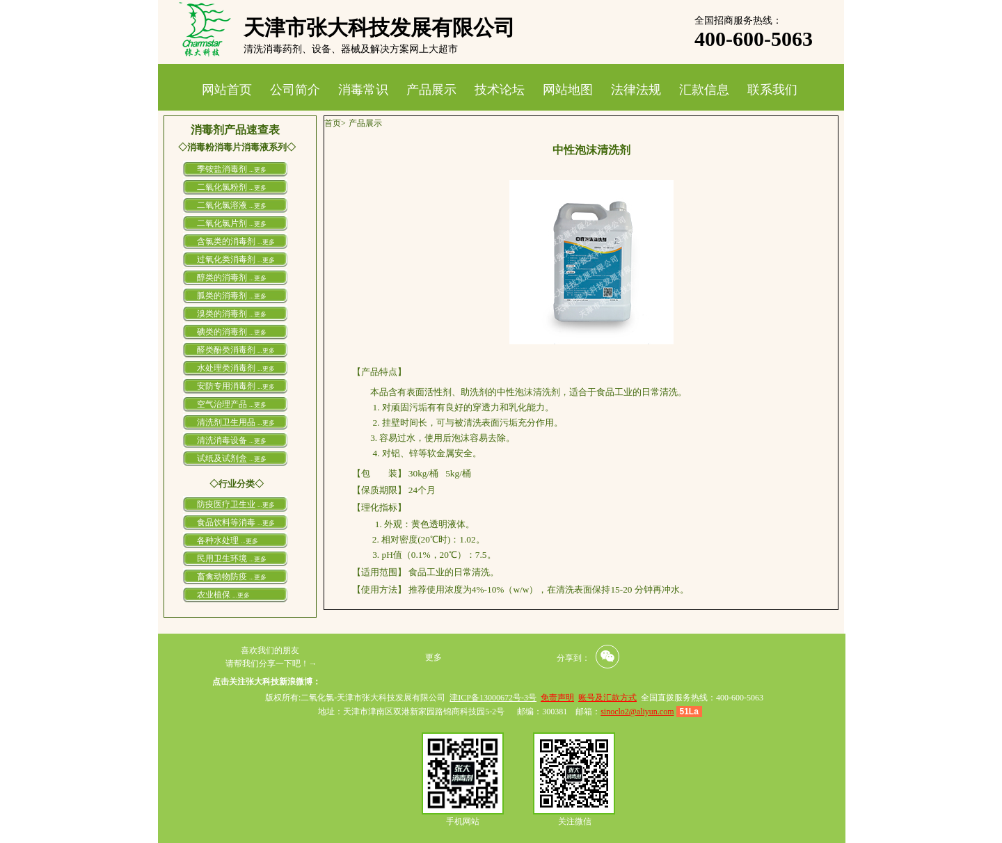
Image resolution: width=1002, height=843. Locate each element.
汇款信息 (704, 90)
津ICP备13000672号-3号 (493, 697)
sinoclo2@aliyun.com (637, 711)
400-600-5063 (753, 38)
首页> (335, 123)
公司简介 (295, 90)
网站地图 (568, 90)
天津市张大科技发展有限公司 (379, 27)
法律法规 (636, 90)
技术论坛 (500, 90)
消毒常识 (363, 90)
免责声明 (557, 697)
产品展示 (431, 90)
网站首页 (227, 90)
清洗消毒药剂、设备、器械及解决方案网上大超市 (351, 49)
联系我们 (772, 90)
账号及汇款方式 (607, 697)
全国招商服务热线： (738, 20)
